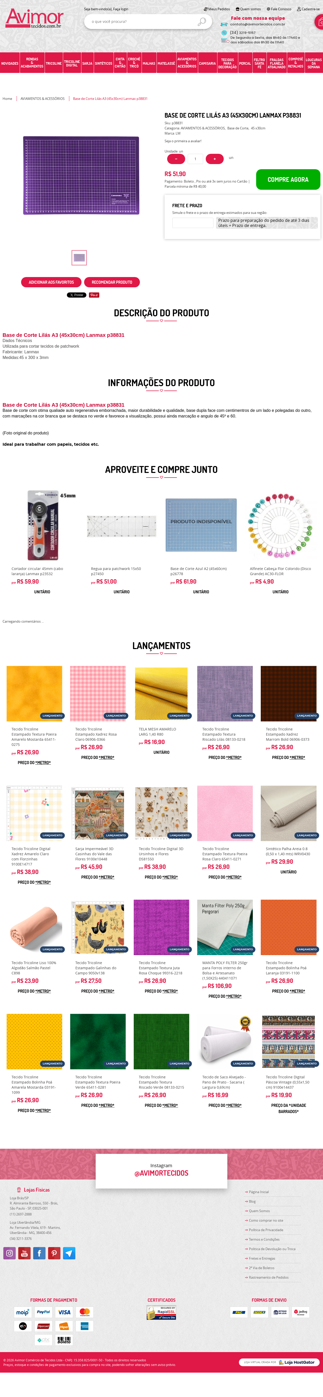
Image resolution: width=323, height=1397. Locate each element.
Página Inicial (259, 1192)
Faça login (120, 9)
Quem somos (250, 9)
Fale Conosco (281, 9)
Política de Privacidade (266, 1230)
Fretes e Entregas (262, 1258)
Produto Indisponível (201, 525)
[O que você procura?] (202, 22)
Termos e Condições (264, 1239)
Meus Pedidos (219, 9)
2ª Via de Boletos (261, 1268)
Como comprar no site (266, 1220)
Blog (252, 1201)
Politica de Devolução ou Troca (272, 1249)
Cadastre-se (311, 9)
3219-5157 (243, 32)
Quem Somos (259, 1211)
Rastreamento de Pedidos (269, 1277)
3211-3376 (21, 1238)
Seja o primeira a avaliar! (183, 141)
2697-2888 (21, 1214)
